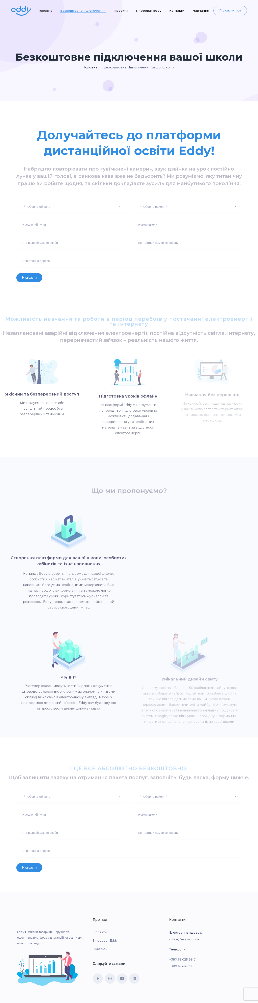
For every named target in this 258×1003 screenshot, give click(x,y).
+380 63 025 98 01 (183, 959)
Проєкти (121, 10)
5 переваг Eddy (148, 10)
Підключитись (230, 10)
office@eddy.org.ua (184, 939)
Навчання (200, 10)
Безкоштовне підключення (83, 10)
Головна (45, 10)
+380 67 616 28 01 (182, 966)
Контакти (176, 10)
